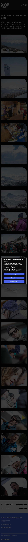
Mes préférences (14, 281)
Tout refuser (14, 277)
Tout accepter (14, 274)
